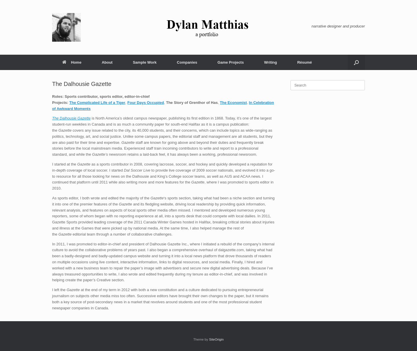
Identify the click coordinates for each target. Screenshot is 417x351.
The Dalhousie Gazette (71, 118)
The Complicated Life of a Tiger (97, 102)
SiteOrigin (216, 339)
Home (71, 62)
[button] (356, 62)
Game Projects (230, 62)
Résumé (304, 62)
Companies (187, 62)
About (107, 62)
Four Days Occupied (145, 102)
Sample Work (145, 62)
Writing (270, 62)
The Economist (233, 102)
